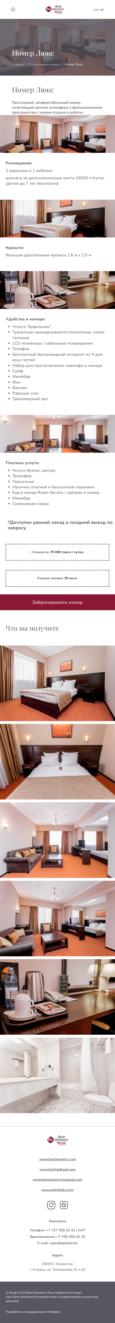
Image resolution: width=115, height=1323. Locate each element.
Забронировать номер (57, 602)
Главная (18, 64)
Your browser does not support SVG (57, 1140)
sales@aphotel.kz (57, 1243)
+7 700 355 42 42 (57, 1236)
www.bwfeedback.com (57, 1169)
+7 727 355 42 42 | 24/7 (57, 1230)
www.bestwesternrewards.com (57, 1179)
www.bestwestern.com (57, 1159)
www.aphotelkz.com (57, 1190)
